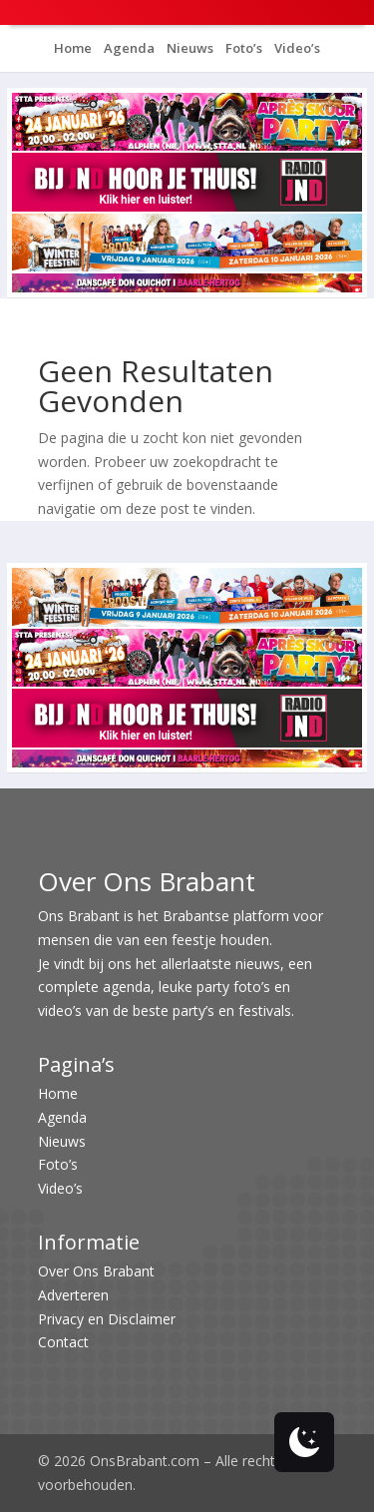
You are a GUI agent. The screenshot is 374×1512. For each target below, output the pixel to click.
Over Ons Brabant (96, 1270)
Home (73, 48)
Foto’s (242, 48)
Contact (63, 1341)
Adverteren (73, 1294)
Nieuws (188, 48)
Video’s (295, 48)
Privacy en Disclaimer (107, 1318)
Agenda (128, 48)
